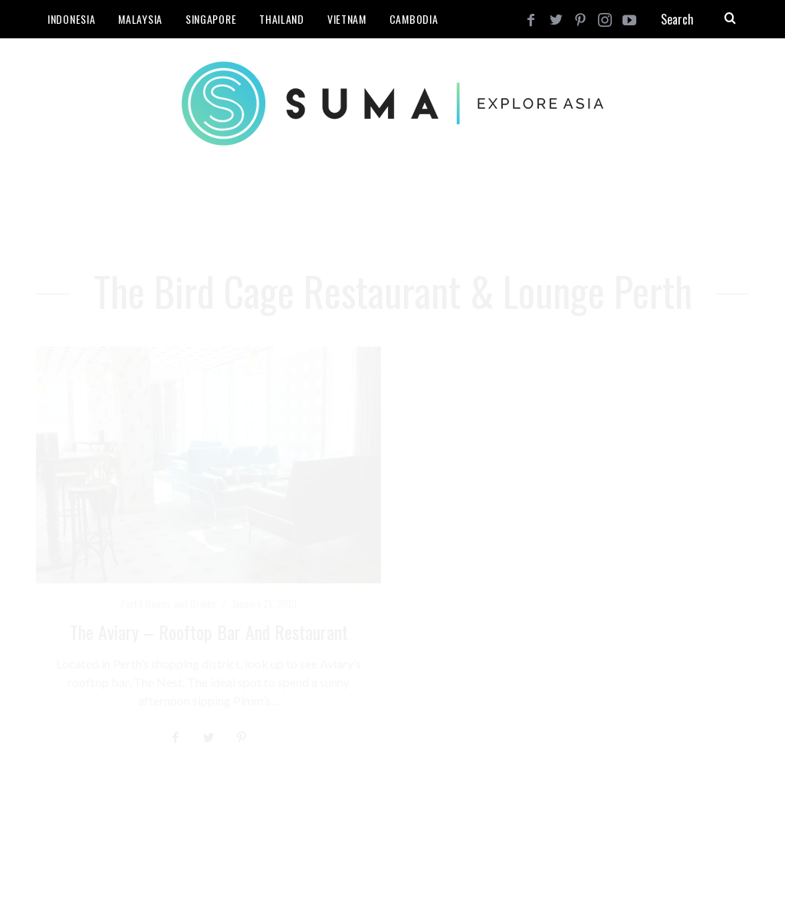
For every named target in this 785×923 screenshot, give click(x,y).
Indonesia (71, 19)
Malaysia (140, 19)
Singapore (211, 19)
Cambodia (413, 19)
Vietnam (346, 19)
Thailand (281, 19)
